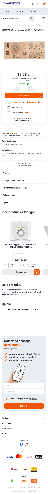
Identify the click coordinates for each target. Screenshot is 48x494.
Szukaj (31, 18)
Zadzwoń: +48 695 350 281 (24, 120)
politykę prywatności (22, 399)
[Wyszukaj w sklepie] (15, 18)
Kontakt (33, 11)
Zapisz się (24, 406)
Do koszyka (24, 95)
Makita (12, 133)
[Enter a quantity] (24, 88)
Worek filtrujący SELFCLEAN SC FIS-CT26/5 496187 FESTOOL (20, 245)
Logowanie (33, 4)
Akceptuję (12, 399)
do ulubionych (43, 72)
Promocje (20, 11)
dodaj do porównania (25, 126)
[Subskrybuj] (24, 385)
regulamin (33, 399)
